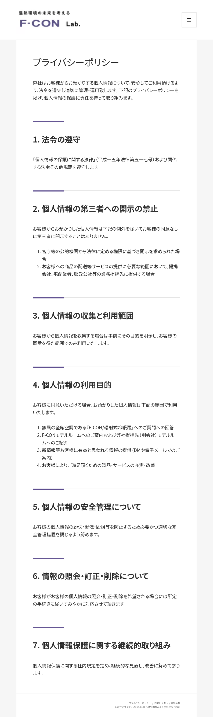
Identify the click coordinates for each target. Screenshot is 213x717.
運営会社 (175, 703)
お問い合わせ (161, 703)
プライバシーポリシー (140, 703)
